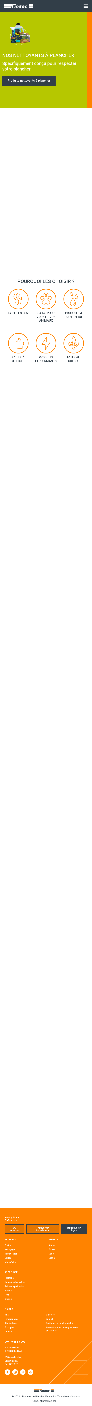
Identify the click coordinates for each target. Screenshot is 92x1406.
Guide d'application (14, 1286)
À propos (9, 1327)
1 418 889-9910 (13, 1347)
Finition (8, 1245)
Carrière (50, 1314)
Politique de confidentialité (59, 1323)
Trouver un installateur (42, 1229)
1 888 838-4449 (13, 1351)
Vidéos (8, 1290)
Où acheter (14, 1229)
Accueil (52, 1245)
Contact (8, 1331)
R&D (7, 1314)
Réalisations (11, 1323)
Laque (51, 1258)
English (50, 1319)
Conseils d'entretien (15, 1282)
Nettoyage (10, 1249)
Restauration (11, 1254)
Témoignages (12, 1319)
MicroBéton (11, 1262)
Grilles (8, 1258)
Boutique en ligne (74, 1229)
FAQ (7, 1295)
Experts (53, 1239)
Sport (51, 1254)
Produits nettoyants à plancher (33, 80)
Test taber (10, 1278)
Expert (51, 1249)
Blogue (8, 1299)
